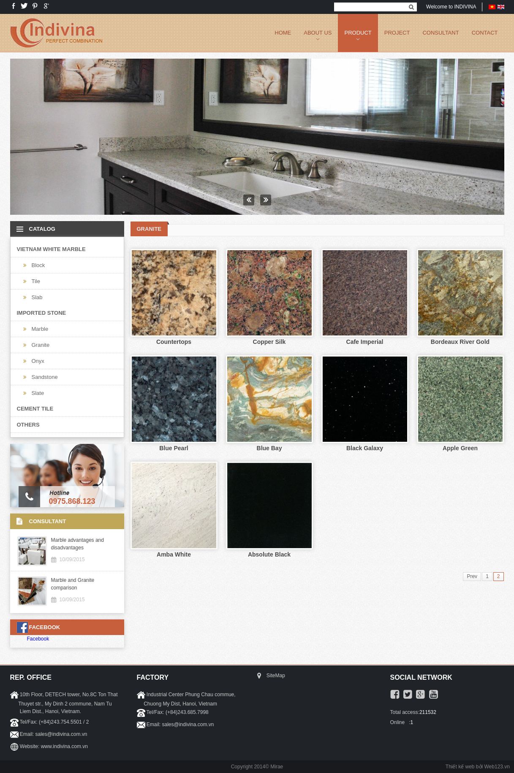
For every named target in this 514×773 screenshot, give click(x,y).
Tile (36, 281)
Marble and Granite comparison (73, 584)
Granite (41, 345)
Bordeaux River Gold (460, 341)
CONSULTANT (440, 33)
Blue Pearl (173, 448)
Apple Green (460, 448)
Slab (37, 297)
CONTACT (485, 33)
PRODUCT (357, 33)
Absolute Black (269, 554)
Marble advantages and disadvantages (77, 544)
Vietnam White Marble (51, 249)
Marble (40, 329)
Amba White (174, 554)
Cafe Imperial (364, 341)
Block (38, 265)
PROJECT (397, 33)
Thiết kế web (460, 767)
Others (28, 425)
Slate (38, 393)
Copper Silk (269, 341)
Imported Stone (41, 313)
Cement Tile (35, 408)
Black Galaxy (364, 448)
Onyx (38, 361)
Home (283, 33)
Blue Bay (269, 448)
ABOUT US (318, 33)
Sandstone (45, 377)
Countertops (173, 341)
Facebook (38, 639)
